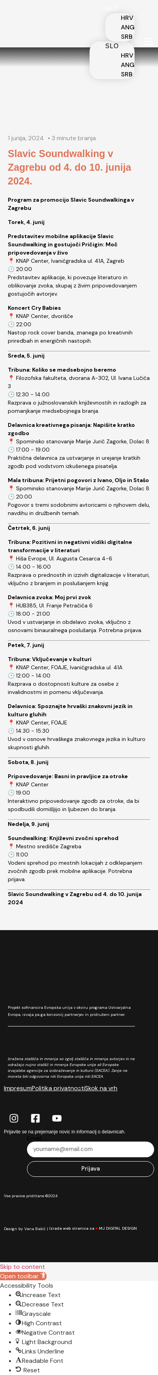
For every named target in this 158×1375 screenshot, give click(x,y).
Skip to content (22, 1267)
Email (34, 1138)
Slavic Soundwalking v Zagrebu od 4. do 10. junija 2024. (69, 167)
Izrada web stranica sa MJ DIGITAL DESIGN (97, 1228)
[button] (23, 1276)
